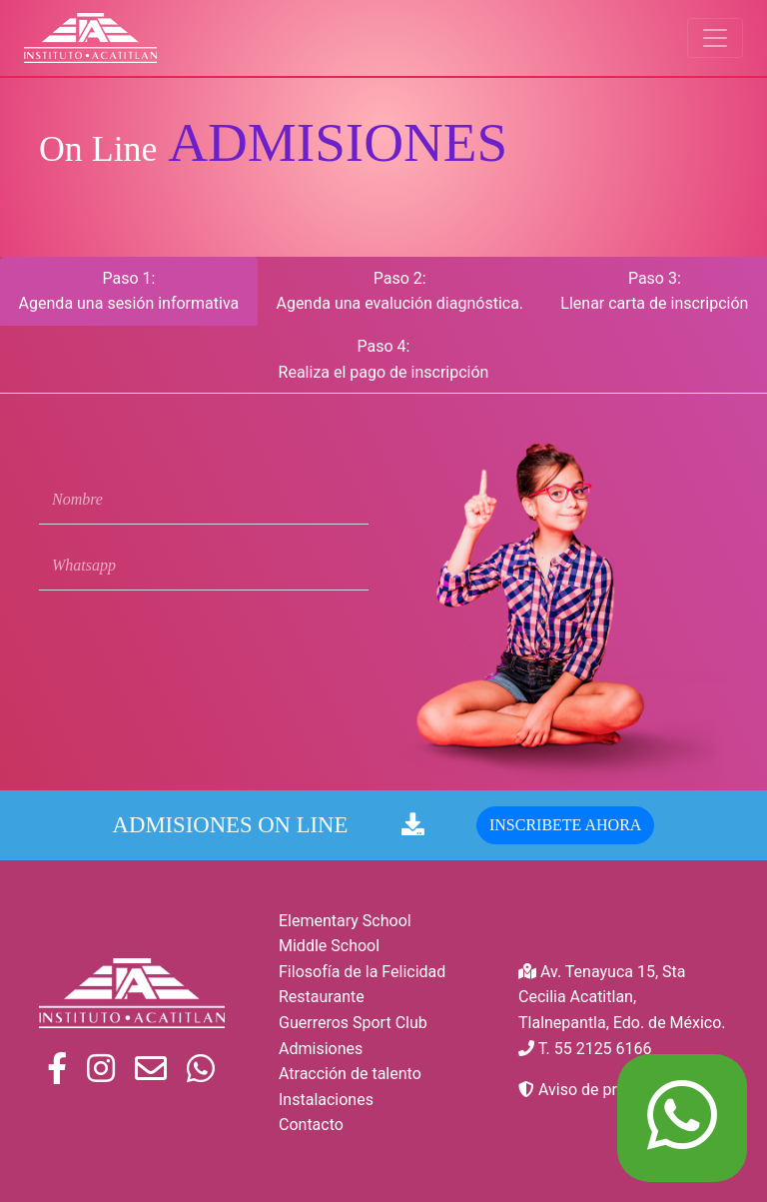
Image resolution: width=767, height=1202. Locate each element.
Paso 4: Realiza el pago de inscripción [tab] (384, 359)
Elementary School (345, 920)
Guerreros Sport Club (353, 1022)
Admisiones (321, 1048)
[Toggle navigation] (715, 38)
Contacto (311, 1124)
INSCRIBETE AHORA (565, 829)
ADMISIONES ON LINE (268, 830)
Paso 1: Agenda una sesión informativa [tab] (129, 291)
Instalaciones (326, 1099)
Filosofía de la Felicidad (362, 971)
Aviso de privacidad (597, 1089)
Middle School (329, 945)
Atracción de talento (350, 1073)
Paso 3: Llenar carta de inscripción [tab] (654, 291)
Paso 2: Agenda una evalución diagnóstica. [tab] (399, 291)
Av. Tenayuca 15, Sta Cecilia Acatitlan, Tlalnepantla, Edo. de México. (622, 997)
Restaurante (322, 996)
